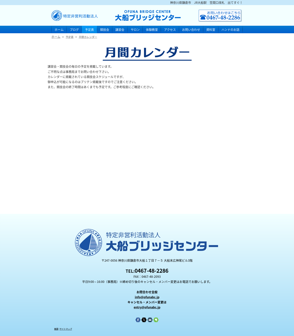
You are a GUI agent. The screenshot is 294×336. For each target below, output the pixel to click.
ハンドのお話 (230, 29)
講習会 (119, 29)
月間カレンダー (88, 37)
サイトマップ (66, 329)
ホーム (59, 29)
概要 (56, 329)
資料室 (210, 29)
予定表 (89, 29)
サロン (135, 29)
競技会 (104, 29)
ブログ (74, 29)
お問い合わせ (191, 29)
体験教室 (152, 29)
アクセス (170, 29)
